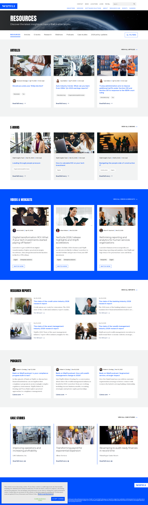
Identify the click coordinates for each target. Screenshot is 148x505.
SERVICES (80, 8)
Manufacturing (61, 95)
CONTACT (80, 4)
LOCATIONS (94, 4)
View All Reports (128, 290)
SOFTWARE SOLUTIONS (93, 8)
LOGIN (101, 4)
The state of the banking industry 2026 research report (115, 302)
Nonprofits (104, 259)
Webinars (59, 35)
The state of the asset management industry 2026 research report (49, 327)
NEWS (87, 4)
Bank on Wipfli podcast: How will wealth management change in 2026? (72, 374)
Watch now (19, 266)
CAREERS (132, 8)
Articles (27, 35)
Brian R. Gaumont (109, 230)
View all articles (128, 49)
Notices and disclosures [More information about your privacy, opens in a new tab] (45, 494)
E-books (37, 35)
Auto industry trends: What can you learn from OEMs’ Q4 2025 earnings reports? (73, 87)
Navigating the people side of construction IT (117, 164)
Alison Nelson (64, 230)
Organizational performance (76, 95)
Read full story (18, 103)
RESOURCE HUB (115, 8)
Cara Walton (63, 81)
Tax (23, 94)
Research (48, 35)
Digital (59, 170)
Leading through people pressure (26, 163)
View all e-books (128, 126)
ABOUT (105, 8)
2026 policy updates (99, 35)
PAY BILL (107, 4)
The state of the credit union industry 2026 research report (51, 302)
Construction (104, 170)
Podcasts (70, 35)
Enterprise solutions (26, 259)
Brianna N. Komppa (22, 81)
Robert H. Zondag (21, 369)
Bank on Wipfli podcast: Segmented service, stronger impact (114, 374)
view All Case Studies (126, 417)
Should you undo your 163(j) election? (28, 86)
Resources (15, 34)
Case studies (82, 35)
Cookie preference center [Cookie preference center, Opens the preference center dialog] (40, 499)
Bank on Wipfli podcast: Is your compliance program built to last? (30, 374)
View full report (38, 313)
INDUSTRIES (71, 8)
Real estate (17, 94)
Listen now (17, 394)
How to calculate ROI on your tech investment (70, 164)
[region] (35, 492)
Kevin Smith (20, 230)
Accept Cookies (58, 499)
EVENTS (124, 8)
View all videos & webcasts (124, 199)
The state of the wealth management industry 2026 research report (114, 327)
